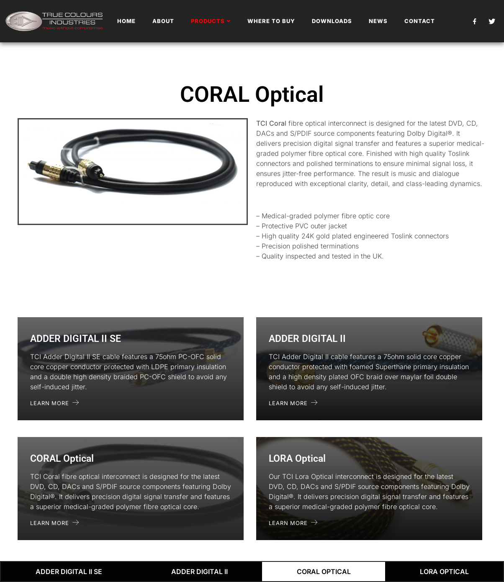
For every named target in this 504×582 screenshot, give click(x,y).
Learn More (54, 402)
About (163, 21)
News (378, 21)
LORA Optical (444, 571)
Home (126, 21)
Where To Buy (271, 21)
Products (211, 21)
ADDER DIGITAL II (199, 571)
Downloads (332, 21)
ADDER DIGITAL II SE (69, 571)
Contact (419, 21)
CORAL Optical (324, 571)
